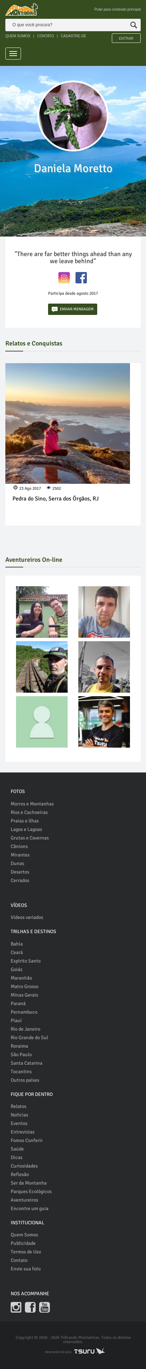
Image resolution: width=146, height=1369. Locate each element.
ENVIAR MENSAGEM (73, 309)
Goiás (16, 969)
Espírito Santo (26, 961)
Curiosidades (24, 1166)
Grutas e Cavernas (30, 838)
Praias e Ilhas (25, 821)
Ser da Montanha (29, 1183)
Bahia (17, 944)
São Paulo (21, 1055)
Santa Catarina (26, 1063)
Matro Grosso (24, 986)
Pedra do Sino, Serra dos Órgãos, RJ (55, 498)
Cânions (19, 846)
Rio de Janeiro (25, 1029)
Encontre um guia (29, 1209)
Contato (19, 1260)
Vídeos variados (27, 917)
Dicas (16, 1157)
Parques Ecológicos (31, 1191)
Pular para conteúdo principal (117, 9)
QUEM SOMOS (17, 36)
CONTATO (45, 36)
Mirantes (20, 855)
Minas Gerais (24, 995)
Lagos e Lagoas (26, 829)
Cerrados (20, 880)
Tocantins (21, 1072)
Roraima (19, 1046)
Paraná (18, 1004)
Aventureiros (24, 1200)
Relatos (18, 1106)
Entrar (126, 38)
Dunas (17, 863)
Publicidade (23, 1243)
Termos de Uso (26, 1252)
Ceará (17, 952)
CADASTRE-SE (73, 36)
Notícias (19, 1115)
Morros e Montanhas (32, 804)
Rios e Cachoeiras (29, 812)
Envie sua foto (26, 1269)
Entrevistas (23, 1132)
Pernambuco (24, 1012)
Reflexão (20, 1174)
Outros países (25, 1080)
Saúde (17, 1149)
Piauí (16, 1021)
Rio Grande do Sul (29, 1038)
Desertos (20, 872)
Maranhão (21, 978)
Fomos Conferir (27, 1140)
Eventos (19, 1123)
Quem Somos (24, 1235)
